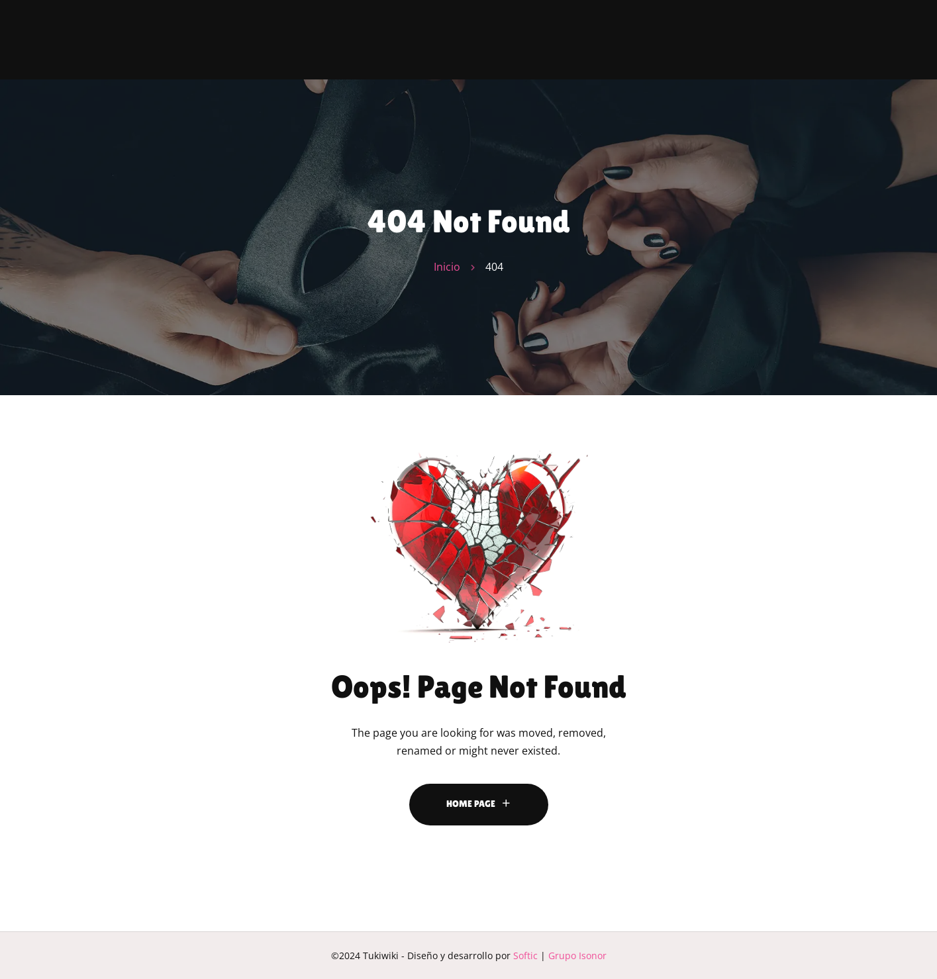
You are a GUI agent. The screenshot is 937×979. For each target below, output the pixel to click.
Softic (525, 955)
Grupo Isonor (577, 955)
